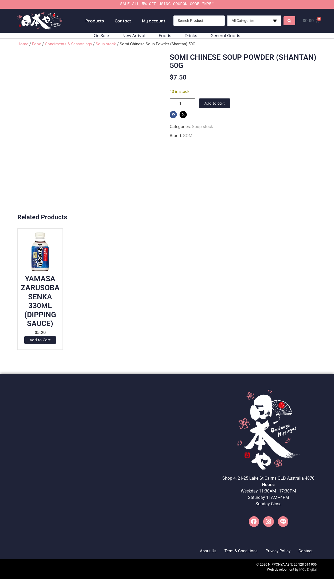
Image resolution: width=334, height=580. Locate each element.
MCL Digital (308, 571)
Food (36, 44)
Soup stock (106, 44)
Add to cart (214, 103)
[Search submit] (287, 20)
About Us (194, 551)
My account (152, 20)
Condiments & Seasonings (68, 44)
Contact (121, 20)
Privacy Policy (272, 551)
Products (93, 20)
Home (22, 44)
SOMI (188, 135)
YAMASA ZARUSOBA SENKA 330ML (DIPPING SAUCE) (40, 301)
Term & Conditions (231, 551)
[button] (173, 114)
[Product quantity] (182, 103)
